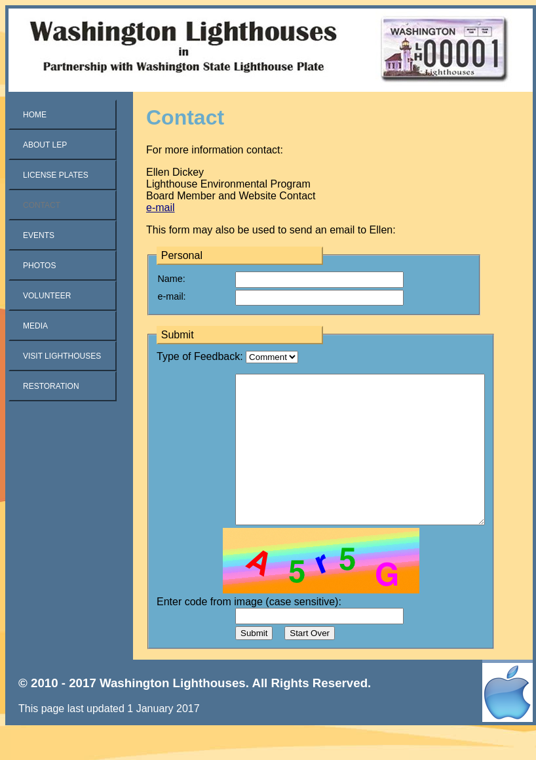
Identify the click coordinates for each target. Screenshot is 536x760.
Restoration (51, 386)
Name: (171, 278)
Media (35, 325)
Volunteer (47, 295)
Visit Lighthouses (62, 356)
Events (38, 235)
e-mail (160, 207)
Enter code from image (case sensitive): (249, 631)
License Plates (55, 175)
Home (35, 114)
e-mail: (171, 296)
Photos (39, 265)
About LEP (45, 145)
